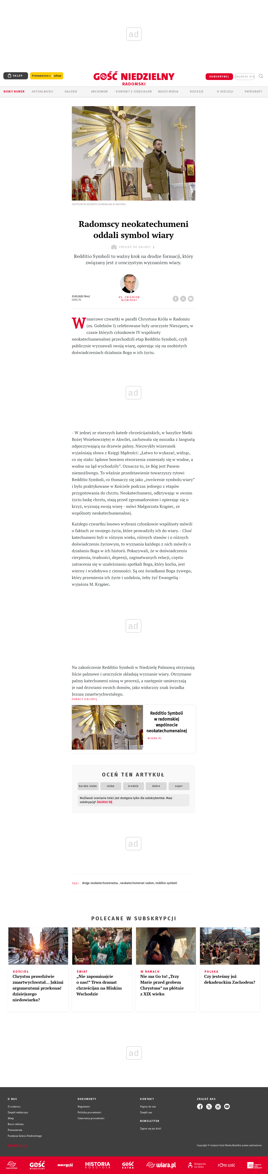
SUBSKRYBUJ (219, 76)
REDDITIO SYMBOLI (166, 883)
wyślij (191, 297)
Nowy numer (14, 91)
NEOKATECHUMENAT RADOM (137, 883)
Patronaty (253, 91)
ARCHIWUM (99, 91)
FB (176, 297)
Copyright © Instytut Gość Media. (214, 1145)
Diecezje (197, 91)
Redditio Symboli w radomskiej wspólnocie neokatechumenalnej (166, 722)
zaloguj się (245, 76)
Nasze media (168, 91)
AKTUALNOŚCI (42, 91)
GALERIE (71, 91)
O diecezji (225, 91)
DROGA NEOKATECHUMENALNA (100, 883)
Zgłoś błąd (17, 1145)
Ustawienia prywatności (91, 1118)
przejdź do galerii (133, 247)
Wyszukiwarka (261, 76)
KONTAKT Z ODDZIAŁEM (134, 91)
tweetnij (184, 297)
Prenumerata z (46, 75)
